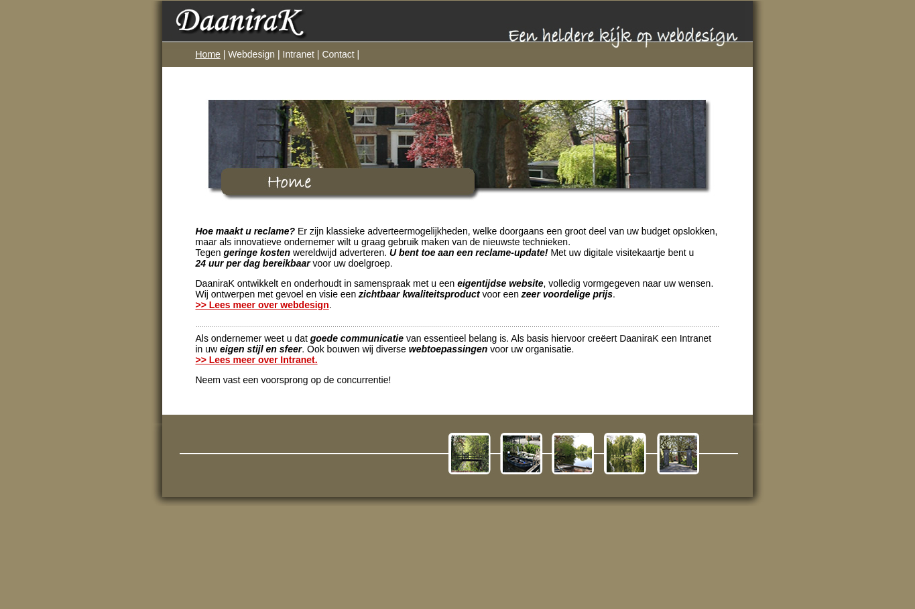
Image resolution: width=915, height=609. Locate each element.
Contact (338, 54)
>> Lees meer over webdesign (262, 304)
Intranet (298, 54)
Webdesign (251, 54)
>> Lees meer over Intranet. (257, 359)
